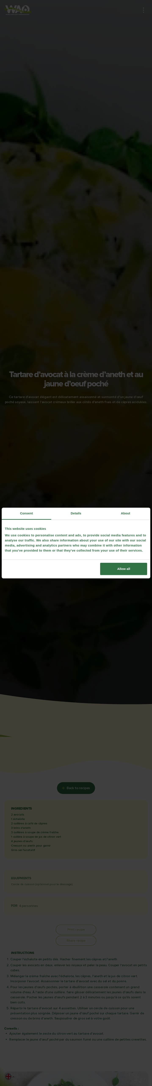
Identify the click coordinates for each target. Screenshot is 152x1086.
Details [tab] (76, 513)
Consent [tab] (26, 513)
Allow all (123, 569)
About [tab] (125, 513)
